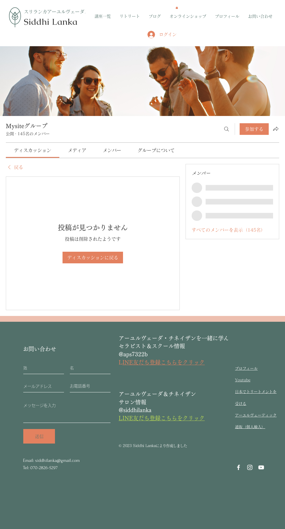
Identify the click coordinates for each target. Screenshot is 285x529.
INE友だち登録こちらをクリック (163, 362)
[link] (32, 150)
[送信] (39, 436)
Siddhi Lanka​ (50, 21)
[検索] (226, 129)
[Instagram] (249, 467)
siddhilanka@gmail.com (57, 460)
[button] (177, 7)
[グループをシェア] (275, 128)
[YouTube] (261, 467)
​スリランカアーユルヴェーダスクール (63, 11)
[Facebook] (238, 467)
